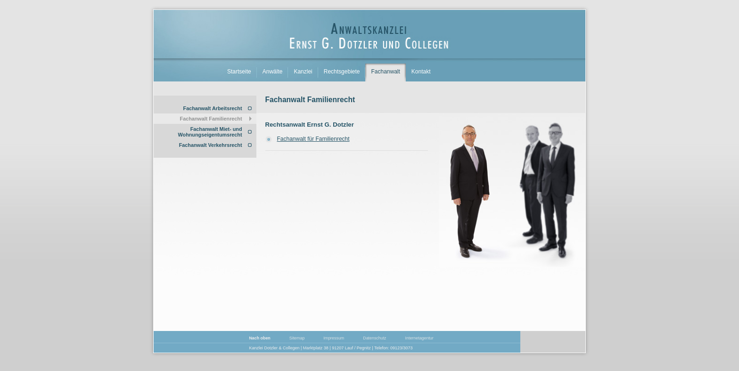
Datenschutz (374, 338)
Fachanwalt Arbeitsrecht (212, 108)
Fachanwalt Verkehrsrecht (210, 145)
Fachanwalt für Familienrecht (313, 139)
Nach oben (259, 338)
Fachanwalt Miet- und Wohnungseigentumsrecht (210, 131)
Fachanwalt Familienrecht (211, 118)
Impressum (333, 338)
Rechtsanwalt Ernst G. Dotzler (309, 124)
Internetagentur (419, 338)
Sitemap (297, 338)
